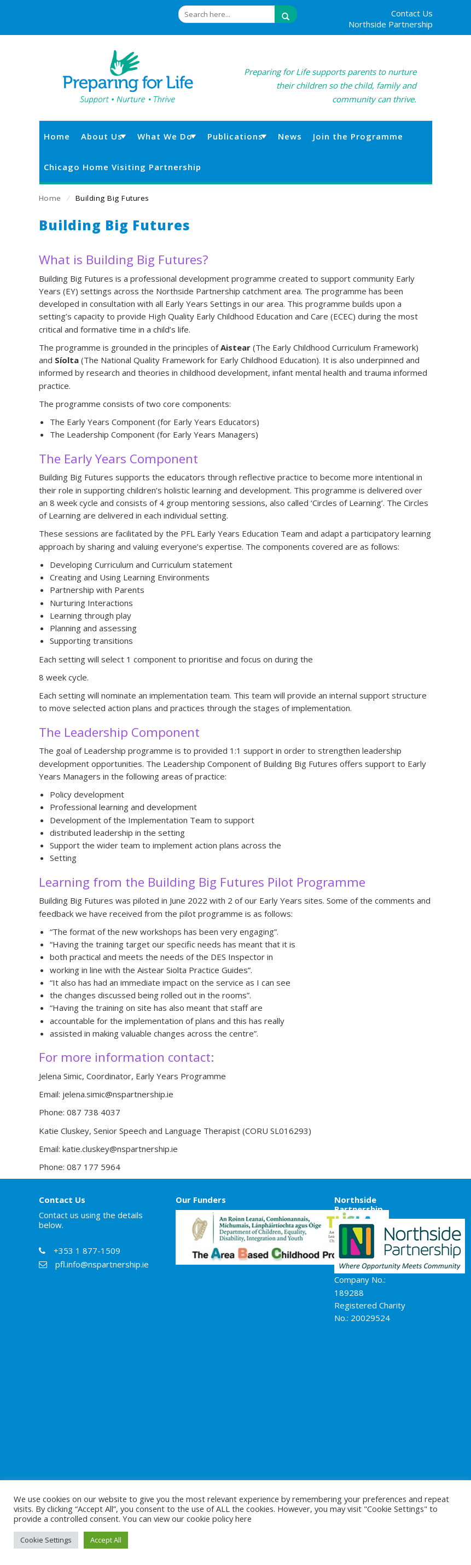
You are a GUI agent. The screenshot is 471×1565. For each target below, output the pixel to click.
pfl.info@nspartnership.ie (102, 1264)
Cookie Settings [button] (46, 1540)
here (243, 1518)
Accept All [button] (105, 1540)
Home (50, 198)
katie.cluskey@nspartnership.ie (120, 1148)
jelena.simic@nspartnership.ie (117, 1094)
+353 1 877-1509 (87, 1250)
